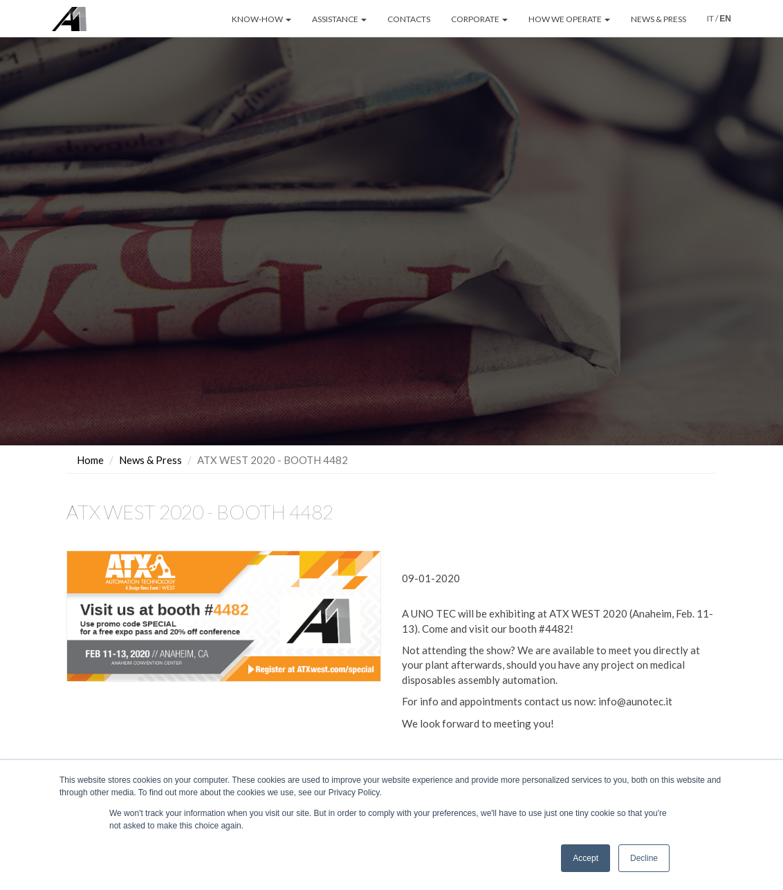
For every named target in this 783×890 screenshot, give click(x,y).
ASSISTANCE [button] (339, 19)
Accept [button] (585, 858)
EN (725, 19)
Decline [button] (644, 858)
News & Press (150, 444)
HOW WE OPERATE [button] (569, 19)
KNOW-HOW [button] (261, 19)
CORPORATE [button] (479, 19)
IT (710, 18)
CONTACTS (408, 19)
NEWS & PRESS (658, 19)
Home (90, 444)
